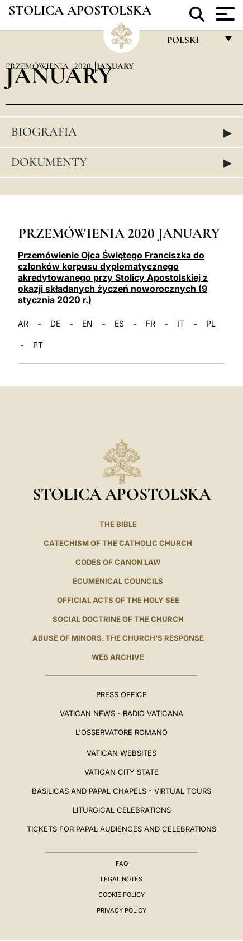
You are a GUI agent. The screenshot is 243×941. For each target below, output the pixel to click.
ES (119, 324)
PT (38, 345)
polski (192, 42)
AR (23, 324)
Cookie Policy (121, 895)
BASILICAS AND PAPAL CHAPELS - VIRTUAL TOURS (121, 790)
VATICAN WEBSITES (121, 752)
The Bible (118, 524)
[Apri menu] (224, 13)
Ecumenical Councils (118, 581)
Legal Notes (121, 879)
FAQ (122, 863)
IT (180, 324)
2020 (83, 66)
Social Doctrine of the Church (118, 618)
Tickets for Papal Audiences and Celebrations (121, 828)
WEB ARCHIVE (118, 656)
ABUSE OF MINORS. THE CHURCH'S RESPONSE (118, 637)
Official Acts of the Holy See (118, 600)
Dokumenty (121, 162)
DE (55, 324)
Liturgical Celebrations (122, 809)
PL (211, 324)
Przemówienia (38, 66)
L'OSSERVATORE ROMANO (121, 732)
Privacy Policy (121, 910)
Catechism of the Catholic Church (118, 543)
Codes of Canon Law (117, 562)
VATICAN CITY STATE (121, 771)
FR (150, 324)
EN (87, 324)
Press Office (121, 694)
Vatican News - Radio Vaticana (121, 713)
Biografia (121, 132)
